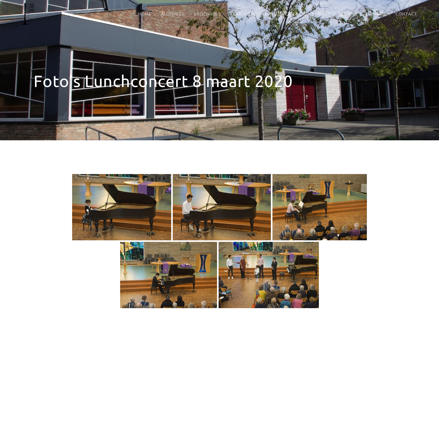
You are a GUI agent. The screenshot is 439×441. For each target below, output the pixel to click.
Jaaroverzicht (248, 13)
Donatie (376, 13)
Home (145, 13)
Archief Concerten (303, 13)
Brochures (207, 13)
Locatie (347, 13)
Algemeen (173, 13)
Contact (406, 13)
